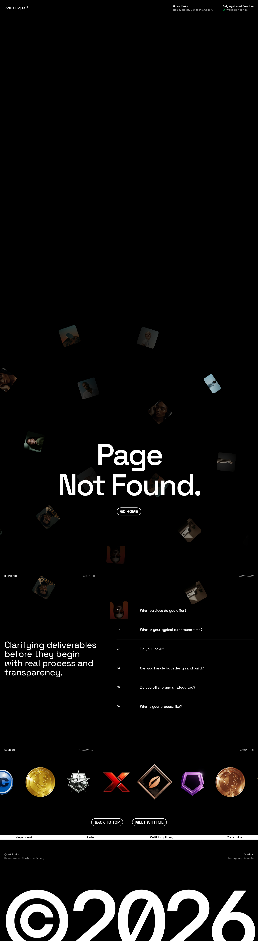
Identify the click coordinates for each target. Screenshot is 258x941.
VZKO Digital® (16, 7)
